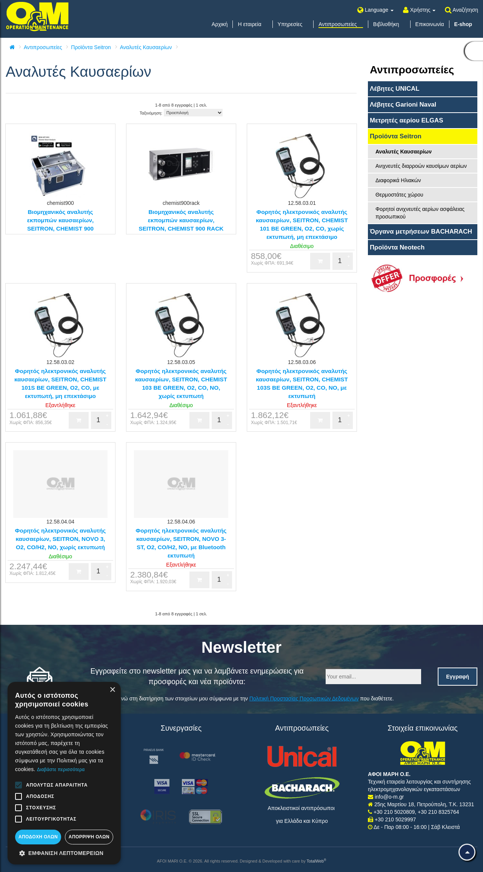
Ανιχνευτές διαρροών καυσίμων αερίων (421, 166)
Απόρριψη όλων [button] (89, 836)
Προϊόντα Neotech (397, 247)
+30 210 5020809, (396, 812)
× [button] (112, 690)
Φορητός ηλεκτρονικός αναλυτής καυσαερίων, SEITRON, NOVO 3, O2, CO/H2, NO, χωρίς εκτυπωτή (60, 538)
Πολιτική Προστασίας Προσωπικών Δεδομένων (304, 698)
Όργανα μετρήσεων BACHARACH (421, 231)
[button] (64, 853)
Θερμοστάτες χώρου (399, 195)
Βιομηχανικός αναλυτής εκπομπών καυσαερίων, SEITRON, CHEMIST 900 (60, 220)
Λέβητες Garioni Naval (403, 104)
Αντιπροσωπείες (43, 47)
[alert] (64, 773)
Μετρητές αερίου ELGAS (406, 120)
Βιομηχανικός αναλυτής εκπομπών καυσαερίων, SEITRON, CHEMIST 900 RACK (181, 220)
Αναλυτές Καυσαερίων (146, 47)
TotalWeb (316, 861)
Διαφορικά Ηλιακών (398, 180)
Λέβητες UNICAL (395, 88)
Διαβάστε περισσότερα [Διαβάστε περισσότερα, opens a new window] (61, 769)
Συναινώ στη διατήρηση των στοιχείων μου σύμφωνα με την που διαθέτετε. (251, 698)
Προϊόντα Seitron (91, 47)
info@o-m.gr (389, 797)
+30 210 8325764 (438, 812)
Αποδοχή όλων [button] (38, 836)
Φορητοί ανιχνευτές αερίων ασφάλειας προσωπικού (420, 213)
